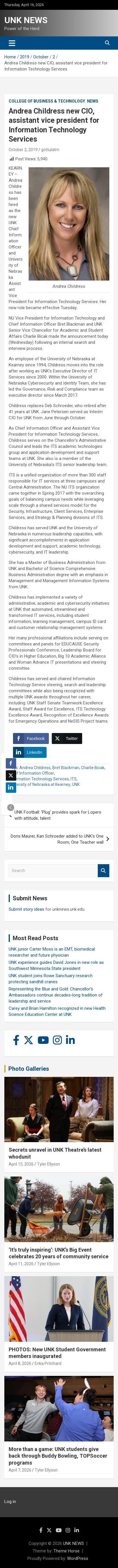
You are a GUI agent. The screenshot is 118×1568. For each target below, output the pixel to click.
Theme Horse (67, 1551)
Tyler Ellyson (48, 1164)
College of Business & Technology (47, 101)
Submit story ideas (26, 909)
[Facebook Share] (31, 738)
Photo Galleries (28, 1068)
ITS (74, 779)
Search (103, 870)
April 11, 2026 (21, 1263)
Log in (10, 1501)
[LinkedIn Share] (30, 752)
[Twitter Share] (67, 738)
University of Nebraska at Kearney (39, 784)
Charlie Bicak (92, 767)
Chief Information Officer (31, 773)
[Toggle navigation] (12, 43)
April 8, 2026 (20, 1363)
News (92, 101)
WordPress (77, 1558)
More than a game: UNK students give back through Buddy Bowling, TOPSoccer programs (58, 1456)
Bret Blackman (65, 767)
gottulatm (50, 149)
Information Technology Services (39, 779)
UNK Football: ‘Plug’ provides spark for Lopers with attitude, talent (57, 815)
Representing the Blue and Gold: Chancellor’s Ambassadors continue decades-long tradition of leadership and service (56, 995)
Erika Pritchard (48, 1363)
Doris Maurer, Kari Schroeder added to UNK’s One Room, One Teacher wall (57, 839)
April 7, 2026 (20, 1470)
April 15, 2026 (21, 1164)
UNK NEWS (25, 20)
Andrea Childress (35, 767)
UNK (76, 784)
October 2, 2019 (23, 149)
